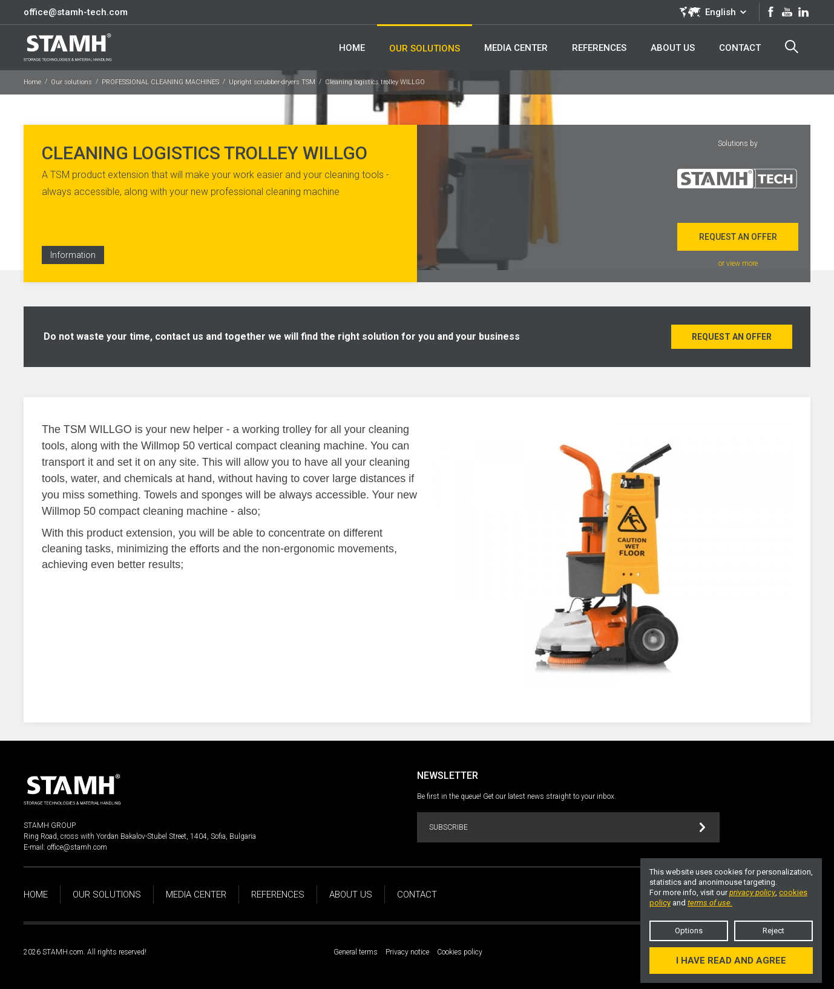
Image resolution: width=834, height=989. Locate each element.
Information (73, 255)
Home (32, 82)
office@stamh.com (77, 847)
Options (689, 930)
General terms (355, 952)
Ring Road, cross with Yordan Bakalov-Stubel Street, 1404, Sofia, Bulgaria (140, 836)
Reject (773, 930)
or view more (738, 263)
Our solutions (71, 82)
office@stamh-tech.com (76, 12)
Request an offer (738, 237)
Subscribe (567, 827)
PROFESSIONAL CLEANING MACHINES (160, 82)
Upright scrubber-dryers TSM (272, 82)
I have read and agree (731, 960)
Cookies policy (459, 952)
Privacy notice (407, 952)
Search (791, 46)
